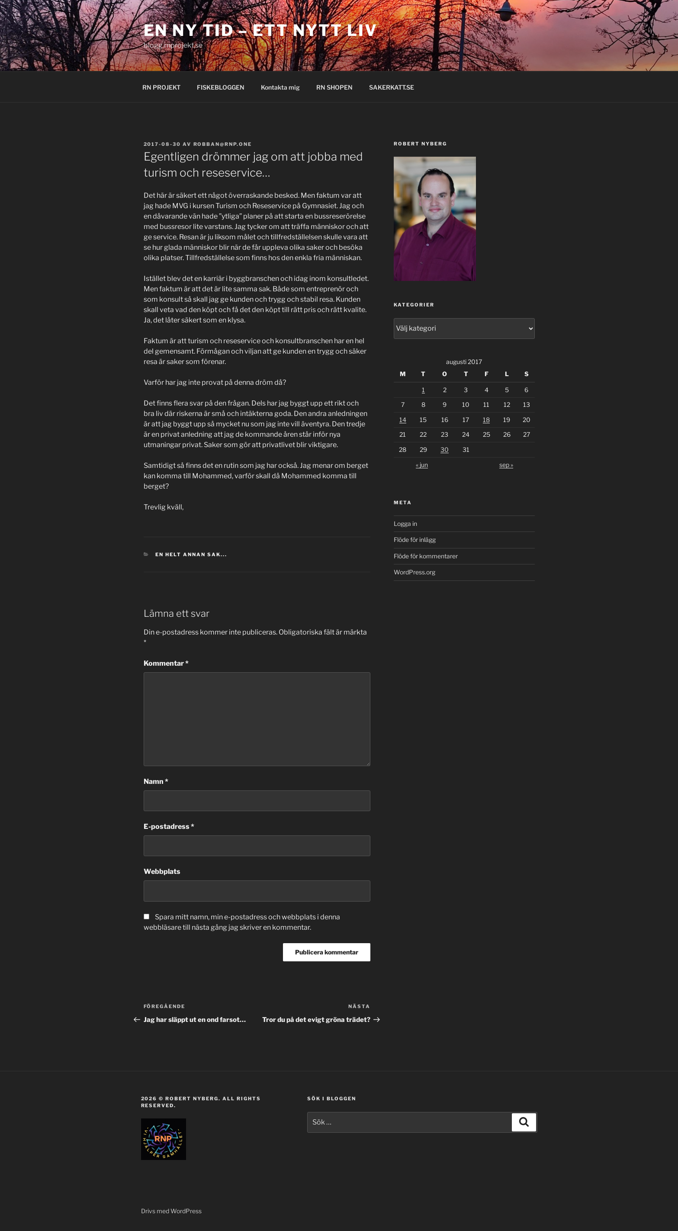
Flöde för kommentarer (426, 556)
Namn (156, 781)
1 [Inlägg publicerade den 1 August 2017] (423, 389)
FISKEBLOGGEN (220, 87)
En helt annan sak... (191, 554)
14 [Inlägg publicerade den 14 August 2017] (402, 419)
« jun (422, 464)
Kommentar (166, 663)
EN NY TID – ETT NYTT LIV (261, 30)
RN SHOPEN (334, 87)
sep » (506, 464)
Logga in (405, 523)
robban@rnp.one (222, 144)
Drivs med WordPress (171, 1211)
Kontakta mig (280, 87)
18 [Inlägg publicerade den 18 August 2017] (486, 419)
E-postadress (169, 826)
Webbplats (162, 871)
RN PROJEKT (161, 87)
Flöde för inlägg (415, 539)
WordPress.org (414, 572)
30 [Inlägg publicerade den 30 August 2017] (444, 449)
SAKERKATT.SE (391, 87)
